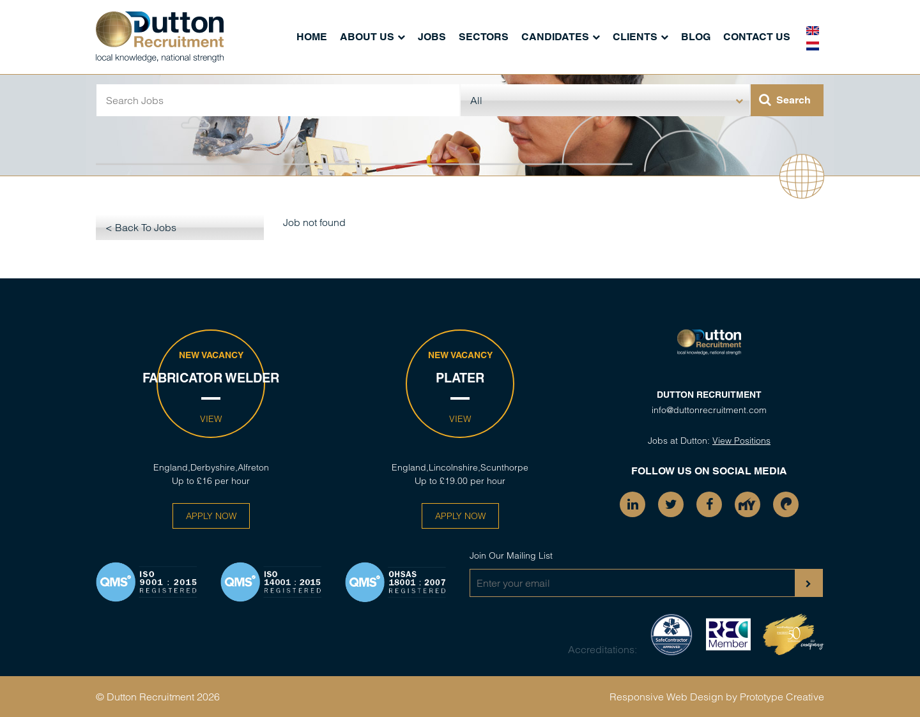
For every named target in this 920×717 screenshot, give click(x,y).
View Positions (741, 440)
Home (311, 37)
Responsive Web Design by (673, 696)
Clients (635, 37)
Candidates (555, 37)
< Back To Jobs (140, 227)
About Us (367, 37)
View (211, 419)
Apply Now (211, 516)
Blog (695, 37)
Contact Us (756, 37)
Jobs (432, 37)
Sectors (484, 37)
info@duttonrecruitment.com (709, 410)
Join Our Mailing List (511, 555)
